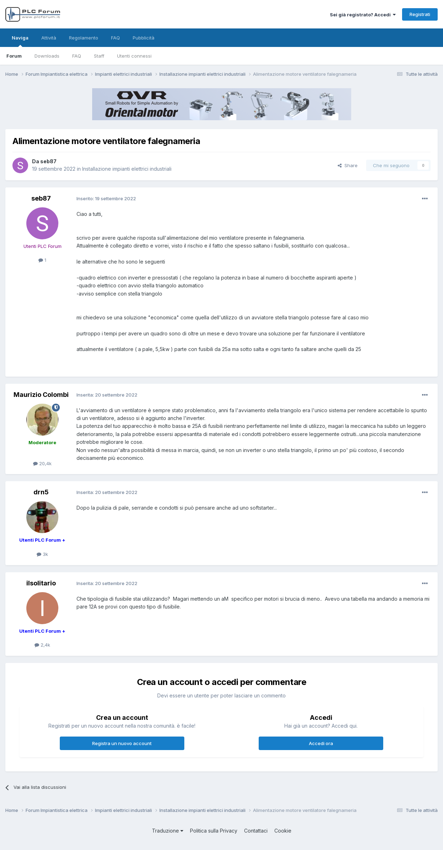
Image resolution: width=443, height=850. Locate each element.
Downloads (47, 56)
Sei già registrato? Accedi (363, 14)
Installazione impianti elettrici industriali (127, 169)
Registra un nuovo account (122, 743)
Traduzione (167, 831)
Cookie (282, 831)
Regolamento (83, 38)
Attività (48, 38)
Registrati (420, 14)
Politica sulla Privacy (213, 831)
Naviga (20, 41)
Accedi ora (321, 743)
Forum (14, 56)
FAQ (76, 56)
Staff (99, 56)
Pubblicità (143, 38)
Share (348, 165)
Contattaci (256, 831)
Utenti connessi (134, 56)
